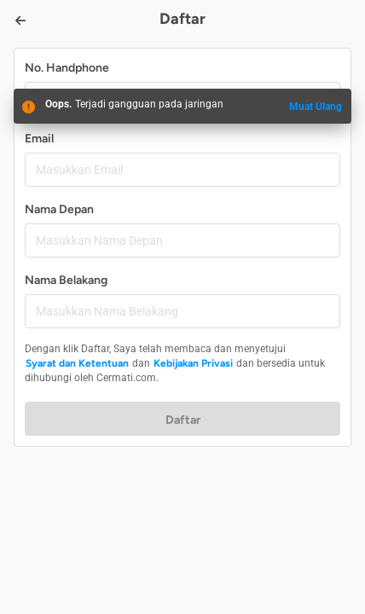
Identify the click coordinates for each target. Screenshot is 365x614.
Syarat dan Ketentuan (77, 363)
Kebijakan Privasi (193, 363)
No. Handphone (67, 68)
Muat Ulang (315, 107)
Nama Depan (59, 209)
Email (39, 138)
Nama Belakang (66, 280)
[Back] (20, 20)
